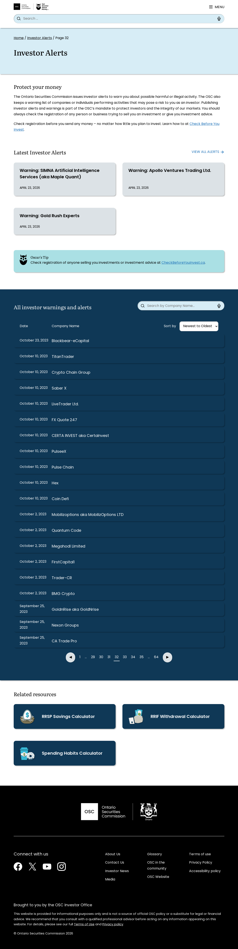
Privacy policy (112, 924)
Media (110, 879)
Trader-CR (62, 578)
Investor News (117, 871)
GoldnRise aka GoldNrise (75, 610)
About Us (112, 854)
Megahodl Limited (68, 546)
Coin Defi (60, 499)
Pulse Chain (63, 467)
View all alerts (205, 152)
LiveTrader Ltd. (65, 404)
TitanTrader (63, 357)
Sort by (170, 326)
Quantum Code (66, 531)
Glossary (154, 854)
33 (125, 657)
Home (19, 38)
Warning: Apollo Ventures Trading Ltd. (169, 170)
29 (93, 657)
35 (142, 657)
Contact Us (114, 863)
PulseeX (59, 452)
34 (133, 657)
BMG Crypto (63, 594)
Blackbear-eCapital (70, 341)
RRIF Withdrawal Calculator (180, 717)
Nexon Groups (65, 625)
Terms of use (200, 854)
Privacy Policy (200, 863)
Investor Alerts (39, 38)
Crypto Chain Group (71, 373)
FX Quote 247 (64, 420)
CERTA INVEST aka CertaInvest (80, 436)
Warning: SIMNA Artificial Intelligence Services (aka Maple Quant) (60, 174)
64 (156, 657)
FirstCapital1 (63, 562)
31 (108, 657)
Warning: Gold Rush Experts (49, 216)
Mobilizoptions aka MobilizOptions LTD (87, 515)
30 (101, 657)
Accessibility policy (205, 871)
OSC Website (158, 877)
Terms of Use (84, 924)
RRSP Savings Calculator (68, 717)
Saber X (59, 388)
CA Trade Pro (64, 641)
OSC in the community (156, 865)
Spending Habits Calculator (72, 753)
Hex (55, 483)
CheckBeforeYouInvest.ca (183, 263)
